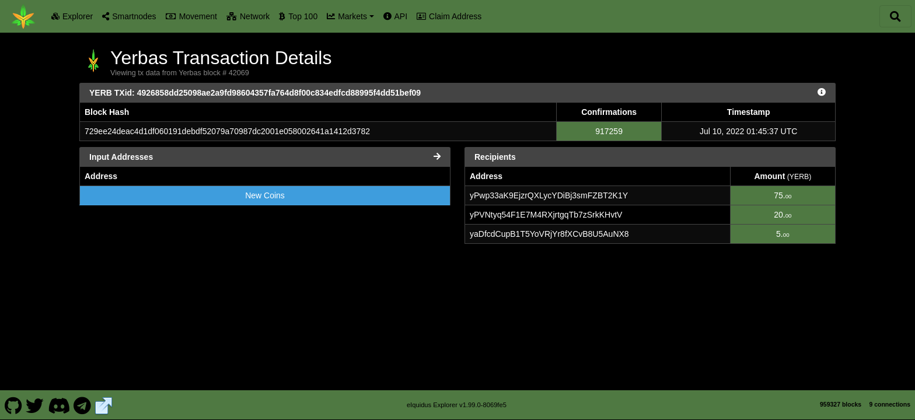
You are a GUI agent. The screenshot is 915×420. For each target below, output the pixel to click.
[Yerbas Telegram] (82, 405)
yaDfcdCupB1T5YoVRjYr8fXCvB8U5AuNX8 (549, 234)
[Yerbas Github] (13, 405)
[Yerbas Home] (23, 16)
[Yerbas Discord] (59, 405)
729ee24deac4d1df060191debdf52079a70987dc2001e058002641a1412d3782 (227, 131)
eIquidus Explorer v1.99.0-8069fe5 (457, 404)
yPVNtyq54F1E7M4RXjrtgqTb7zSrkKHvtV (546, 214)
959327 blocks (840, 404)
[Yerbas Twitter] (35, 405)
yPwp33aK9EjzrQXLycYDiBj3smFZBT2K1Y (549, 195)
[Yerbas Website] (104, 405)
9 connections (889, 404)
